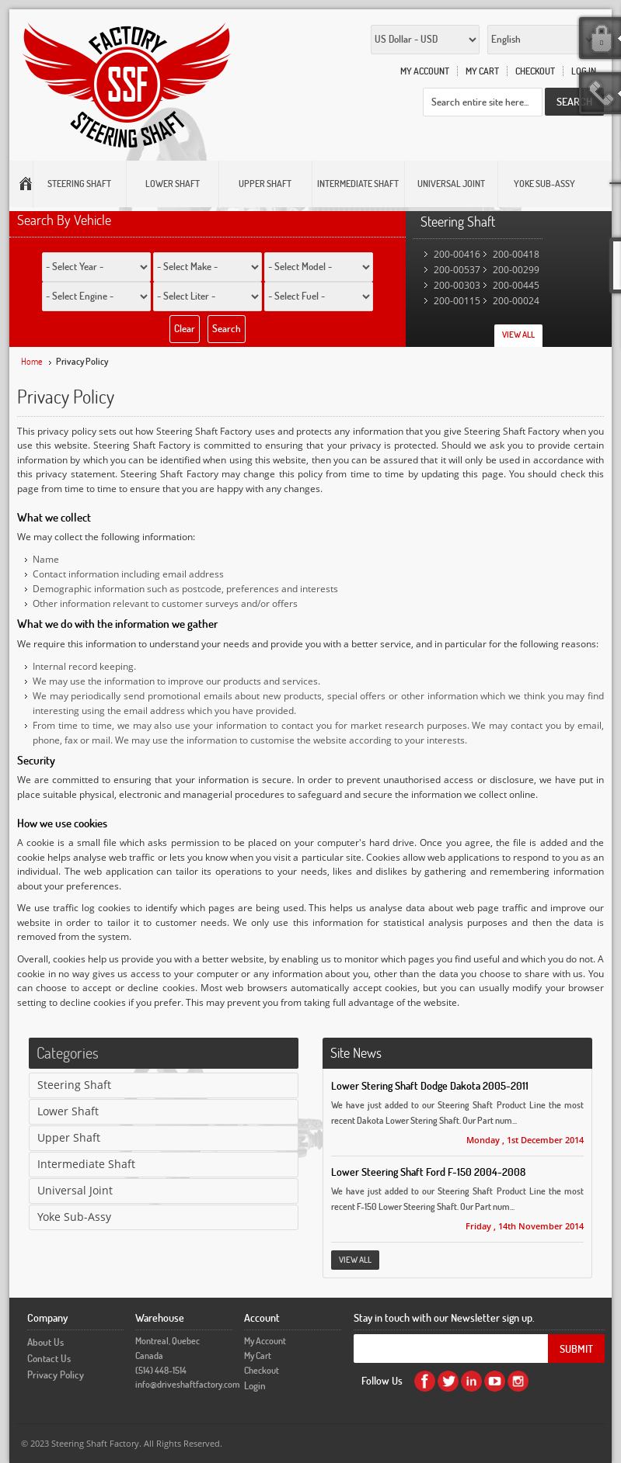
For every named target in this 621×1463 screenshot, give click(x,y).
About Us (45, 1342)
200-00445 (516, 285)
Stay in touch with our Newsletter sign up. (444, 1317)
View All (518, 334)
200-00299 (516, 269)
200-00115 (457, 300)
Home (32, 361)
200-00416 (457, 254)
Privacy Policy (55, 1374)
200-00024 (516, 300)
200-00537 (457, 269)
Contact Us (49, 1358)
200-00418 (516, 254)
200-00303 (457, 285)
